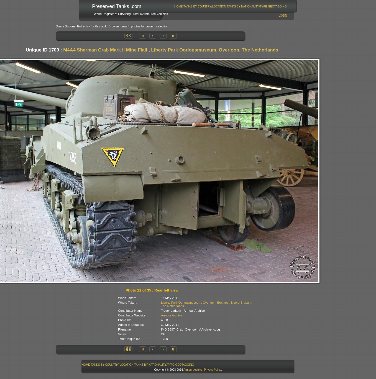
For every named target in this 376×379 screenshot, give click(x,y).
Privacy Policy (212, 369)
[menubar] (230, 6)
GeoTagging (277, 6)
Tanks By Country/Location (204, 6)
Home (178, 6)
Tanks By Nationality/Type (247, 6)
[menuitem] (178, 6)
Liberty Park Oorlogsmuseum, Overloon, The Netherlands (214, 50)
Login (282, 15)
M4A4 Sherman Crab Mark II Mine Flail (105, 50)
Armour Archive (171, 315)
